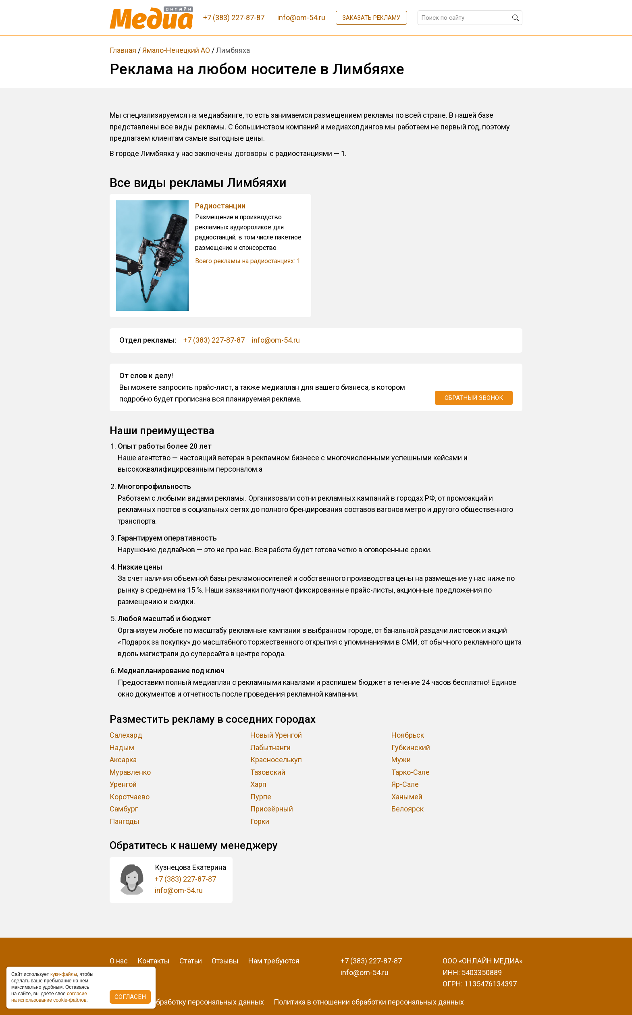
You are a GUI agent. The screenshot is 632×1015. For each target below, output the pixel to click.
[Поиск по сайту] (470, 17)
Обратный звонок (474, 397)
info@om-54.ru (276, 340)
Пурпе (260, 796)
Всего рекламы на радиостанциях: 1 (247, 261)
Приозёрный (271, 809)
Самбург (124, 809)
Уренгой (123, 784)
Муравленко (130, 772)
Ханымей (406, 796)
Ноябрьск (407, 735)
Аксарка (123, 759)
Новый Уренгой (276, 735)
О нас (119, 961)
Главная (123, 50)
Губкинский (410, 747)
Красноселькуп (276, 759)
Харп (258, 784)
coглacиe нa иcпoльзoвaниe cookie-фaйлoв (49, 997)
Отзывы (225, 961)
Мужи (401, 759)
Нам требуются (273, 961)
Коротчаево (130, 796)
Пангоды (124, 821)
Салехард (126, 735)
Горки (259, 821)
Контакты (153, 961)
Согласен (130, 996)
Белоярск (407, 809)
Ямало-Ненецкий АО (176, 50)
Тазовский (267, 772)
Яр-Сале (405, 784)
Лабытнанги (270, 747)
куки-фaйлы (63, 974)
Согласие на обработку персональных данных (187, 1002)
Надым (122, 747)
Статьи (190, 961)
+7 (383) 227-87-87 (214, 340)
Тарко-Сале (410, 772)
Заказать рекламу (371, 18)
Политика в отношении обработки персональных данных (369, 1002)
